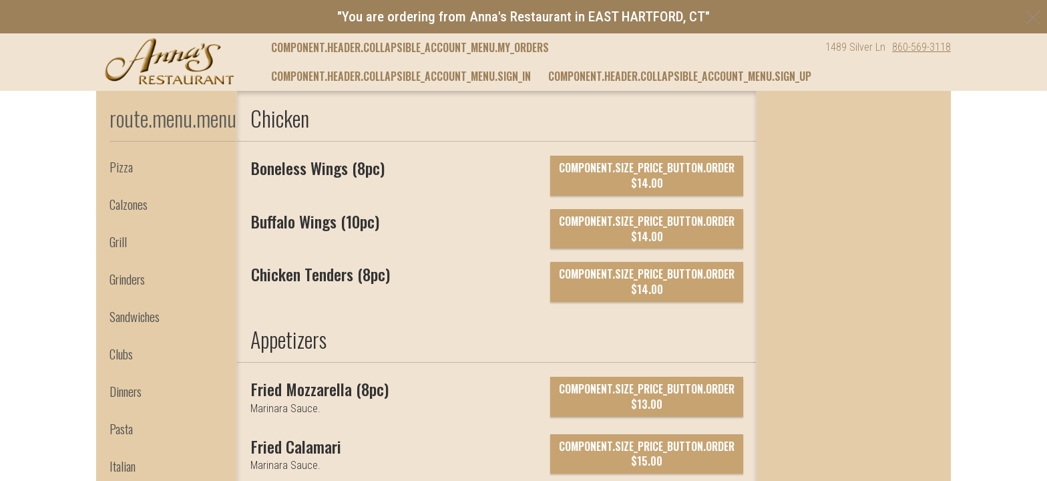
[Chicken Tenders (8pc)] (320, 274)
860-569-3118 (921, 47)
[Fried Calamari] (296, 446)
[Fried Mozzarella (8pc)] (319, 389)
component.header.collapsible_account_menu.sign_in (401, 76)
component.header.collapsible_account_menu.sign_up (679, 76)
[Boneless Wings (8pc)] (317, 168)
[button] (169, 61)
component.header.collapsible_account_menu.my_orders (410, 47)
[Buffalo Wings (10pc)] (315, 221)
